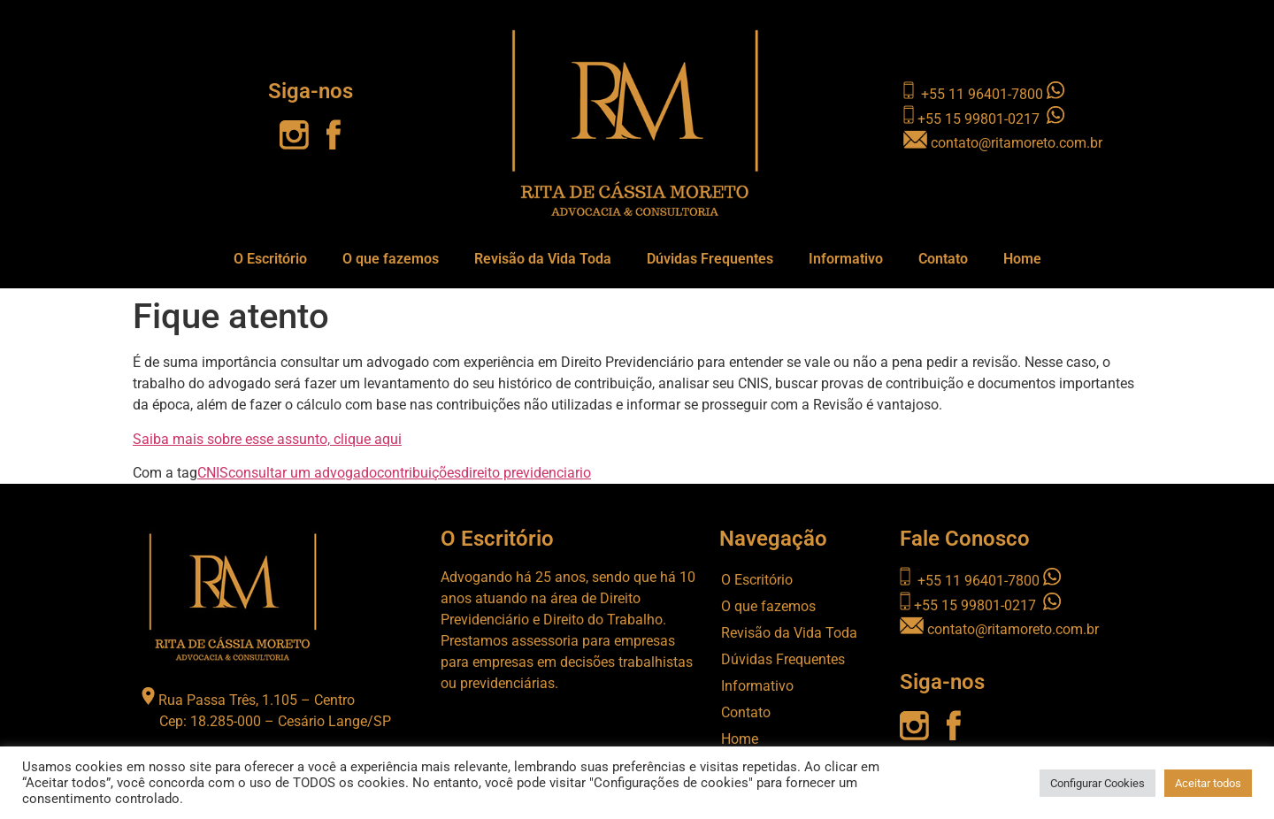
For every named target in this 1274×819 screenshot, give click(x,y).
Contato (943, 258)
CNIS (212, 472)
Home (1022, 258)
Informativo (846, 258)
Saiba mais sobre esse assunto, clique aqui (267, 439)
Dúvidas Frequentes (710, 258)
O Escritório (270, 258)
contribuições (419, 472)
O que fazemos (390, 258)
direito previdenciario (526, 472)
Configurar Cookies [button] (1097, 783)
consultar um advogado (302, 472)
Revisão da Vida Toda (542, 258)
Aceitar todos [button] (1208, 783)
